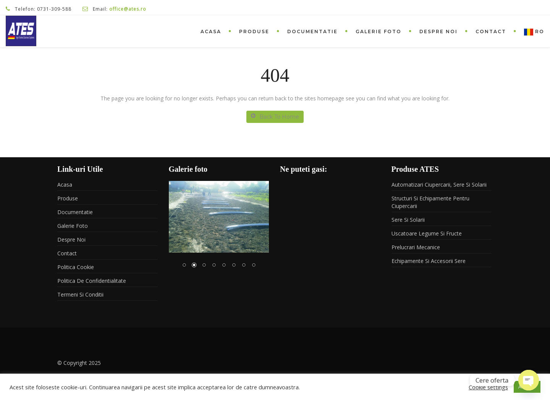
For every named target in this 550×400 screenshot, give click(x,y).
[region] (219, 229)
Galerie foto (378, 31)
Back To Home (275, 116)
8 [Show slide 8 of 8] (253, 265)
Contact (491, 31)
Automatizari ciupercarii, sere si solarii (439, 184)
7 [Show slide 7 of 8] (243, 265)
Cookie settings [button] (488, 387)
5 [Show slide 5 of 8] (224, 265)
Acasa (211, 31)
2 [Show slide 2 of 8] (194, 265)
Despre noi (438, 31)
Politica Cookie (75, 267)
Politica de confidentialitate (91, 280)
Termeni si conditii (80, 294)
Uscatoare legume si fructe (426, 233)
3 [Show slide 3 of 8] (204, 265)
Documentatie (312, 31)
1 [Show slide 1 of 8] (184, 265)
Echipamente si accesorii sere (428, 261)
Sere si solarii (408, 219)
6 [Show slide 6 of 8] (234, 265)
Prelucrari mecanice (415, 247)
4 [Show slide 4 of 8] (214, 265)
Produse (254, 31)
